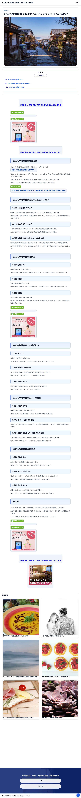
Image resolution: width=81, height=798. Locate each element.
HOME (40, 781)
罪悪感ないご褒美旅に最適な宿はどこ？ (53, 720)
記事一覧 (40, 786)
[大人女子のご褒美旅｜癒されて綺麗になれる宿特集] (17, 2)
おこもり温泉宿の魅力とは (15, 81)
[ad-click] (23, 117)
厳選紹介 (6, 10)
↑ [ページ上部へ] (78, 795)
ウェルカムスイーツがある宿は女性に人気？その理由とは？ (20, 679)
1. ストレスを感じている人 (16, 89)
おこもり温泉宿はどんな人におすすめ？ (19, 85)
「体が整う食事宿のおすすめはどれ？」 (53, 638)
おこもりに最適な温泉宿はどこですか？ (23, 171)
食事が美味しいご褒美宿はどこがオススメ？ (15, 638)
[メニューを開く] (77, 2)
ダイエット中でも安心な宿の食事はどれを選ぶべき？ (18, 720)
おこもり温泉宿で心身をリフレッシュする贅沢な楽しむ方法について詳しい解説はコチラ (38, 192)
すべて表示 (41, 77)
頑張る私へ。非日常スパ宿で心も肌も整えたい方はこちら (40, 105)
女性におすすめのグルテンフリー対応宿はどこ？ (56, 679)
